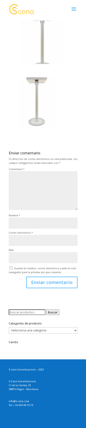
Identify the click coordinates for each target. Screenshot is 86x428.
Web (11, 250)
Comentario (17, 169)
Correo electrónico (21, 232)
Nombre (14, 215)
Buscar (53, 312)
